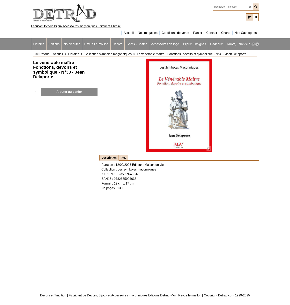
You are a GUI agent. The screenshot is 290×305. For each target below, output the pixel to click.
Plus (123, 157)
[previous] (253, 44)
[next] (257, 44)
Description (109, 157)
